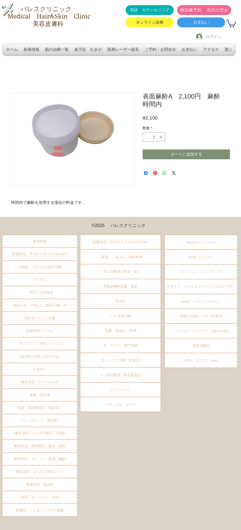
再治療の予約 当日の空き (39, 356)
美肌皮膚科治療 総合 (120, 286)
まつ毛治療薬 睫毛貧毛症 (120, 375)
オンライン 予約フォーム (39, 344)
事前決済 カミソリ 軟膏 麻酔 (40, 459)
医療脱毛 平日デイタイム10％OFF (40, 254)
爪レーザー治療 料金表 (120, 360)
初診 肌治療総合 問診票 (39, 408)
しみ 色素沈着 (120, 316)
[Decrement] (146, 137)
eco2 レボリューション (201, 301)
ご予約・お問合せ (40, 292)
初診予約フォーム (40, 331)
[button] (231, 23)
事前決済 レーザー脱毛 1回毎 (40, 433)
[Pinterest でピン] (155, 173)
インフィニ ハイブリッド (201, 272)
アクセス (40, 280)
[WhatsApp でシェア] (164, 173)
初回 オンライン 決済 (40, 497)
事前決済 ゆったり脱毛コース (40, 472)
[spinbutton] (154, 137)
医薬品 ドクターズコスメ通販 (40, 510)
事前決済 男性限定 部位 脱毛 (40, 446)
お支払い (40, 369)
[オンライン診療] (150, 22)
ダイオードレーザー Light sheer (201, 331)
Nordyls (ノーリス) (201, 242)
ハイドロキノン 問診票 (39, 420)
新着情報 (40, 241)
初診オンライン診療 (39, 318)
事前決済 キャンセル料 (40, 382)
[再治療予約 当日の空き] (204, 10)
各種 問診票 (40, 395)
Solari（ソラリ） (201, 257)
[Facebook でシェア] (146, 173)
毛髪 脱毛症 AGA (120, 331)
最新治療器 (201, 346)
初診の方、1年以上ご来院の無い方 (40, 305)
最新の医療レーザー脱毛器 (201, 316)
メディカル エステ (120, 404)
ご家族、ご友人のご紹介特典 (39, 267)
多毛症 (120, 301)
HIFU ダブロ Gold (201, 360)
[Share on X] (174, 173)
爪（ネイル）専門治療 (120, 345)
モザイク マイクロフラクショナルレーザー (201, 287)
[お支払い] (201, 22)
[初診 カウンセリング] (150, 10)
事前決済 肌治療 (40, 484)
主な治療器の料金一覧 (120, 271)
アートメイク (120, 390)
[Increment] (161, 137)
